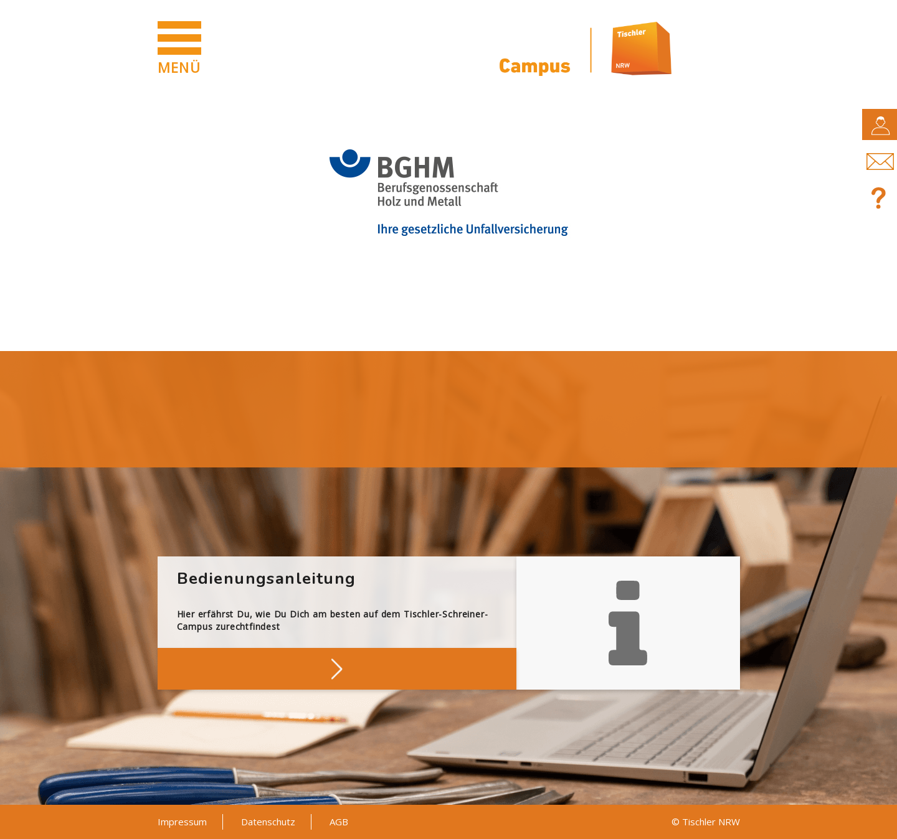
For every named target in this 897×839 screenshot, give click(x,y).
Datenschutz (268, 821)
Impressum (182, 821)
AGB (339, 821)
